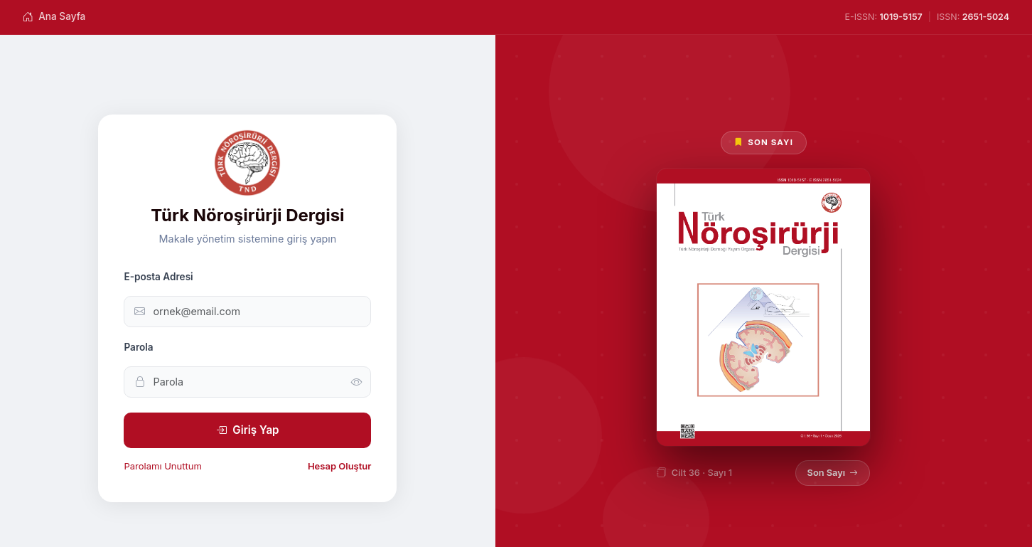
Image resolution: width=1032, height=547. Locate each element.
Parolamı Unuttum (162, 466)
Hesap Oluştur (340, 466)
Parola (138, 347)
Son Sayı (833, 473)
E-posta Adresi (158, 276)
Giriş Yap (247, 430)
